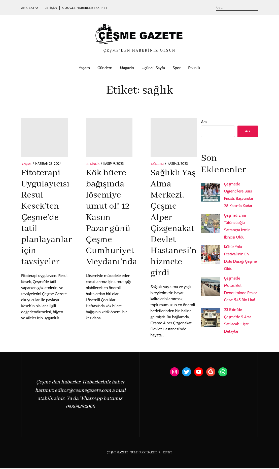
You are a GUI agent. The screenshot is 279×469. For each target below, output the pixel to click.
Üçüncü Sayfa (153, 67)
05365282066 (80, 407)
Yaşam (84, 67)
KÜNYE (167, 453)
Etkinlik (194, 67)
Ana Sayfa (29, 8)
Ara (203, 121)
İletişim (50, 8)
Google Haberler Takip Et (84, 8)
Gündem (104, 67)
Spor (176, 67)
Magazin (127, 67)
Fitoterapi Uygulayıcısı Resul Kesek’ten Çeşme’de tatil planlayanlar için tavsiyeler (46, 217)
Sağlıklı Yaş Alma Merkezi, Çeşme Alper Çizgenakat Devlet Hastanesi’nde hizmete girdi (178, 223)
